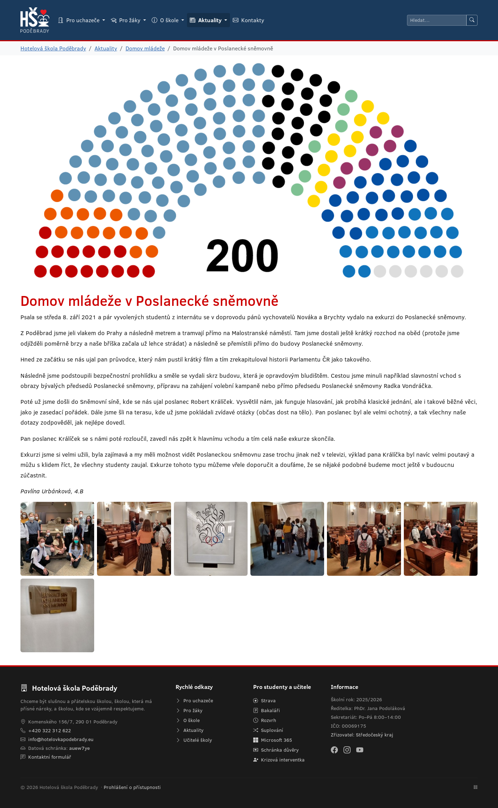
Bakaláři (266, 710)
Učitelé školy (194, 740)
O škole (188, 720)
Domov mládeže (145, 48)
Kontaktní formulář (49, 756)
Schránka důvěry (276, 749)
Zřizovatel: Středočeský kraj (362, 734)
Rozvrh (264, 720)
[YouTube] (359, 749)
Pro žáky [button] (126, 20)
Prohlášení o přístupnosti (132, 787)
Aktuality (106, 48)
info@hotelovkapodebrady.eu (60, 739)
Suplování (268, 730)
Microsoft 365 (272, 740)
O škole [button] (166, 20)
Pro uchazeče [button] (79, 20)
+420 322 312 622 (49, 730)
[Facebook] (334, 749)
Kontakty (248, 20)
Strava (264, 700)
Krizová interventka (279, 759)
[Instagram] (347, 749)
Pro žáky (189, 710)
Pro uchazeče (194, 700)
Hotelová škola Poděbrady (53, 48)
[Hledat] (437, 20)
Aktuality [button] (206, 20)
